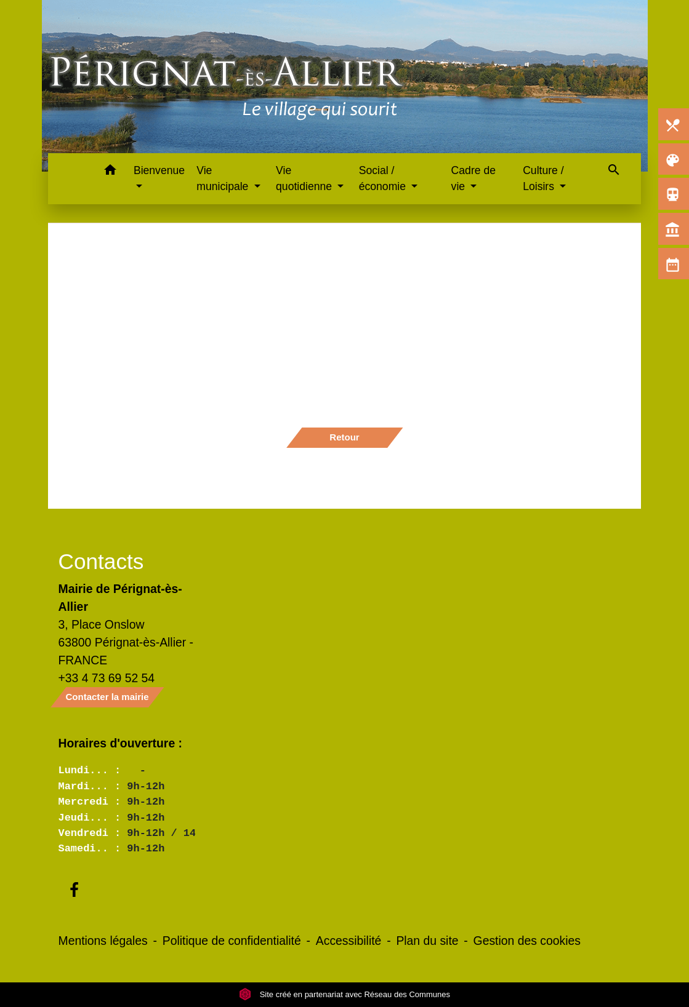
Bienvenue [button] (159, 170)
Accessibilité (349, 940)
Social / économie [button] (384, 178)
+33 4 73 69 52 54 (106, 678)
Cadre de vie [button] (473, 178)
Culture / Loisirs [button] (543, 178)
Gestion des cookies (527, 940)
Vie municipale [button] (223, 178)
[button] (110, 172)
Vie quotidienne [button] (305, 178)
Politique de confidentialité (232, 940)
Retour (344, 437)
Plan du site (427, 940)
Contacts (101, 561)
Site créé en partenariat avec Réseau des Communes (344, 994)
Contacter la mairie (107, 696)
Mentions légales (103, 940)
